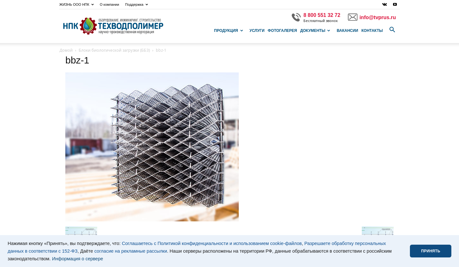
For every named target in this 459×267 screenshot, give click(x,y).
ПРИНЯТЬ (430, 251)
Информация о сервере (77, 258)
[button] (392, 30)
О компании (109, 4)
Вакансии (347, 30)
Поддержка (136, 4)
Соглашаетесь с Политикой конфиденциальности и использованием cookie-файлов (212, 243)
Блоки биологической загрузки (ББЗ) (114, 50)
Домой (66, 50)
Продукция (228, 30)
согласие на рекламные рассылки (130, 251)
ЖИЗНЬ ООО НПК (76, 4)
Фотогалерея (282, 30)
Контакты (372, 30)
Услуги (257, 30)
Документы (315, 30)
